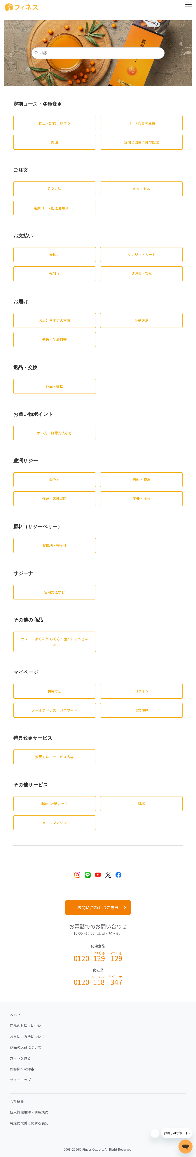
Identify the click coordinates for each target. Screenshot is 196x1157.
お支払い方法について (27, 1036)
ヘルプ (15, 1014)
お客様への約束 (22, 1069)
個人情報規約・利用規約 (29, 1112)
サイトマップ (20, 1079)
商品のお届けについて (27, 1025)
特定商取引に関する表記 (29, 1123)
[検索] (98, 53)
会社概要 (17, 1101)
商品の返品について (25, 1047)
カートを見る (20, 1058)
